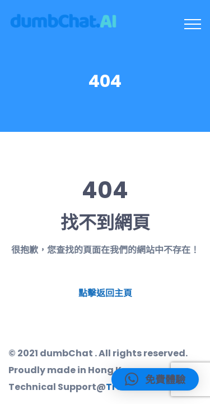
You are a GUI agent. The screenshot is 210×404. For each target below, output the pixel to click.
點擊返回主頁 (105, 293)
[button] (155, 379)
